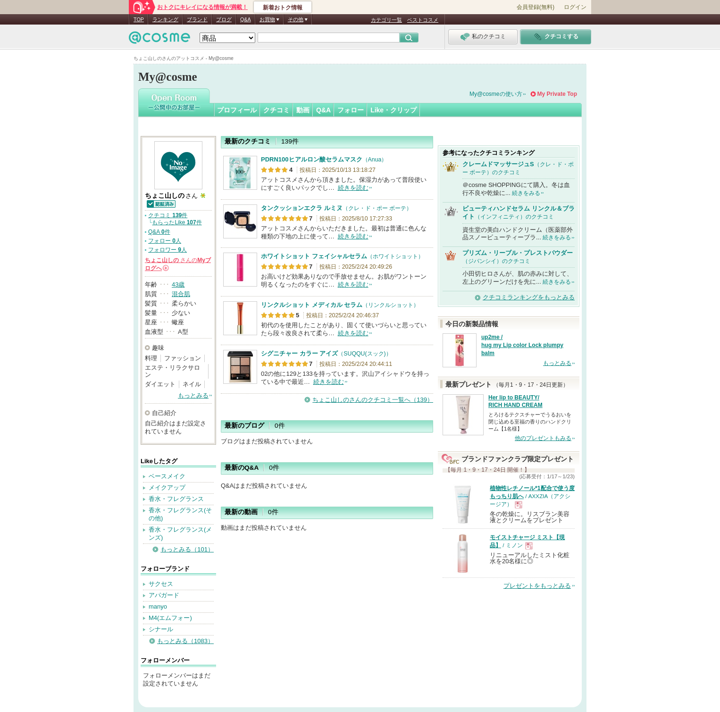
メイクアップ (167, 487)
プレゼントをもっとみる (537, 585)
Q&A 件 (159, 232)
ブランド (197, 19)
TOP (139, 19)
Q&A (245, 19)
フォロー (350, 110)
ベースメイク (167, 476)
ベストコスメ (422, 20)
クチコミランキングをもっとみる (529, 297)
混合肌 (181, 293)
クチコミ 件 (167, 215)
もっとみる (193, 395)
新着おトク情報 (282, 7)
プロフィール (237, 110)
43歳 (178, 284)
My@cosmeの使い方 (495, 94)
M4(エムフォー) (170, 617)
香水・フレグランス (176, 498)
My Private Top (557, 94)
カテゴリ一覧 (386, 20)
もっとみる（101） (187, 549)
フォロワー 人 (167, 249)
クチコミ (276, 110)
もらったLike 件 (176, 222)
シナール (161, 629)
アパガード (164, 595)
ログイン (575, 7)
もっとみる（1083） (185, 640)
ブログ (224, 19)
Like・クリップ (393, 110)
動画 (303, 110)
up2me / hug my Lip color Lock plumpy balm (522, 345)
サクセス (161, 583)
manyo (158, 606)
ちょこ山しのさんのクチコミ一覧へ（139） (372, 399)
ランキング (165, 19)
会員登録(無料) (535, 7)
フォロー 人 (164, 240)
